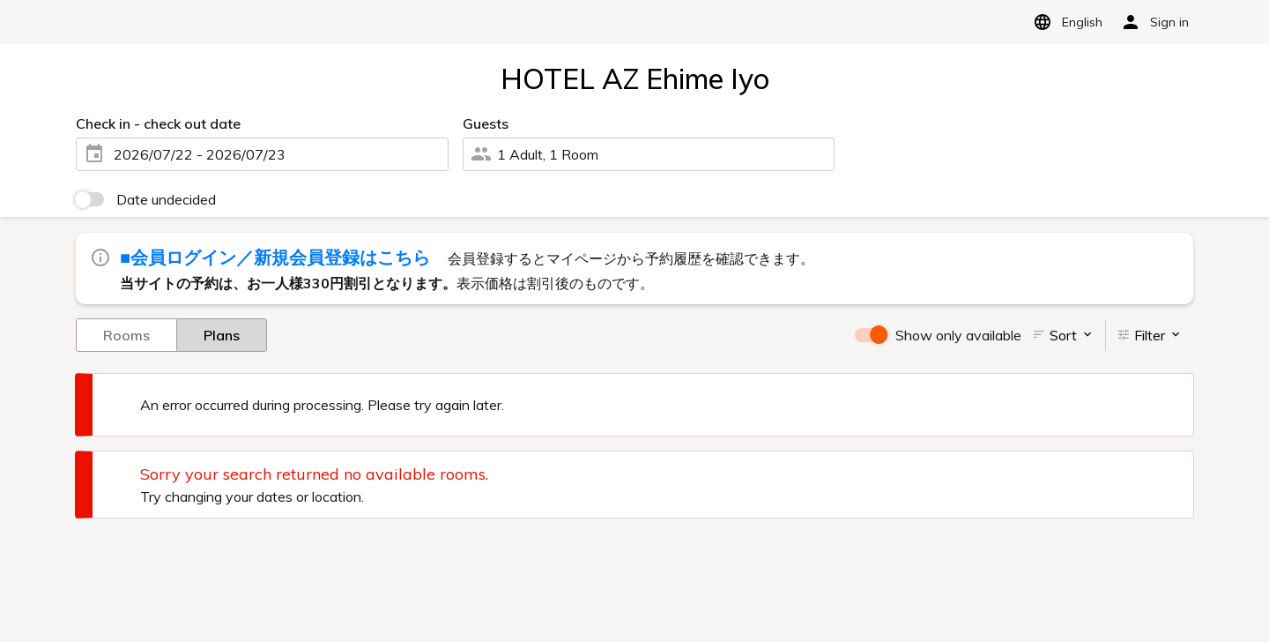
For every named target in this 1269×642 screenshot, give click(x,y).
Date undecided (166, 199)
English (1065, 22)
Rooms (126, 334)
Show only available (958, 335)
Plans (222, 334)
